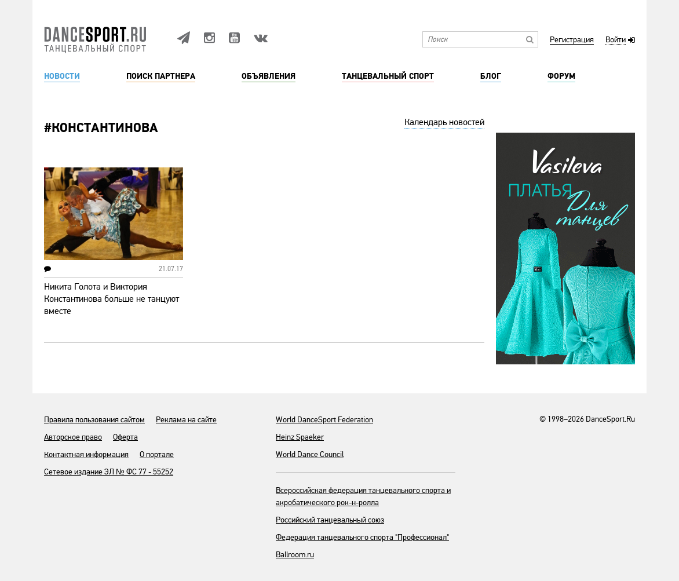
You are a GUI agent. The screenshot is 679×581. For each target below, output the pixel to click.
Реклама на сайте (186, 420)
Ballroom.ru (295, 555)
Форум (561, 76)
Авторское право (73, 437)
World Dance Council (310, 454)
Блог (490, 76)
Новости (62, 76)
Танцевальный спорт (388, 76)
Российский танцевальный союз (330, 520)
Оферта (125, 437)
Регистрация (572, 40)
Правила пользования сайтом (94, 420)
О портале (157, 454)
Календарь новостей (444, 122)
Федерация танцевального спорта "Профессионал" (362, 537)
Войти (615, 40)
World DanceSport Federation (324, 420)
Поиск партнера (160, 76)
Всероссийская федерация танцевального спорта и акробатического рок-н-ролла (363, 496)
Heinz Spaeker (300, 437)
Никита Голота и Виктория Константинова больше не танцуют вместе (111, 299)
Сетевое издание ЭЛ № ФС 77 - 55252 (108, 472)
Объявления (268, 76)
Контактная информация (86, 454)
